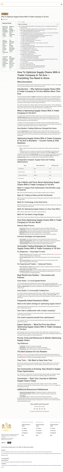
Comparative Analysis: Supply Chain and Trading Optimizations (33, 34)
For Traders (24, 428)
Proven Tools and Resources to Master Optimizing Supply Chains (32, 60)
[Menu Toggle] (61, 4)
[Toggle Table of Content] (57, 24)
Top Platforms (25, 61)
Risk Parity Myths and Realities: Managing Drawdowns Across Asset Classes (5, 31)
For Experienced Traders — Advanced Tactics (30, 49)
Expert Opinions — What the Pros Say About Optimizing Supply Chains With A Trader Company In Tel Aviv (39, 59)
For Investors (24, 430)
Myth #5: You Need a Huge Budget (28, 41)
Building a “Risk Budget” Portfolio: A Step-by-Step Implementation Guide (13, 31)
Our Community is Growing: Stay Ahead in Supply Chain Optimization (33, 65)
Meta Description (24, 27)
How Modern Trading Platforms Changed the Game (31, 31)
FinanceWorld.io (56, 254)
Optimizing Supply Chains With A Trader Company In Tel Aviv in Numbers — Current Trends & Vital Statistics (39, 32)
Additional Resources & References (27, 68)
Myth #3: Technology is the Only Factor (29, 39)
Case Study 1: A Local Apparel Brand (29, 51)
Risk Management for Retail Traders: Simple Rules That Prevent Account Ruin (12, 62)
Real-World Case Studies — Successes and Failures (30, 50)
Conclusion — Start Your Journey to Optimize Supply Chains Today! (32, 67)
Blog (23, 435)
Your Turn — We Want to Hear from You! (28, 64)
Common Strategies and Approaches (29, 45)
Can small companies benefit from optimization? (30, 57)
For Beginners (25, 432)
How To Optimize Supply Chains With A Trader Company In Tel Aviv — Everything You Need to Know (38, 26)
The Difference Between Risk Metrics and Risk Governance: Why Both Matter (12, 46)
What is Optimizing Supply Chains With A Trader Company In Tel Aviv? (33, 30)
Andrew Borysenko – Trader (26, 425)
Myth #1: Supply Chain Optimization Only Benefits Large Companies (34, 36)
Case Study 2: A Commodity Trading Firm (29, 52)
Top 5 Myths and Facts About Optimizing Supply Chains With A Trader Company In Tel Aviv (36, 35)
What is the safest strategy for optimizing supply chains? (32, 55)
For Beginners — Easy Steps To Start (28, 47)
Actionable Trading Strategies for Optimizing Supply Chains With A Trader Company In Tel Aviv (37, 46)
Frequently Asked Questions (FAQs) (27, 54)
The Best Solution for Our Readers (27, 63)
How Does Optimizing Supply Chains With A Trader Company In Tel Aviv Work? (34, 42)
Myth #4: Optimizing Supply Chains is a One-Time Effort (32, 40)
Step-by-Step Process (26, 44)
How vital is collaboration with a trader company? (31, 56)
